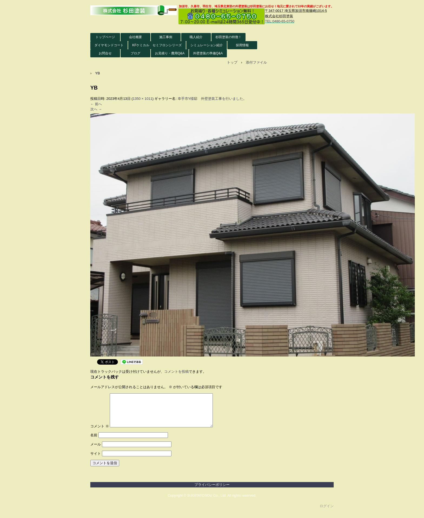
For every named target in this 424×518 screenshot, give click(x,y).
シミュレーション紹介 (206, 45)
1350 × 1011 (143, 99)
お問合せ (105, 53)
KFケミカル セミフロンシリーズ (157, 45)
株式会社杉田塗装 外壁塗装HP (133, 10)
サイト (95, 460)
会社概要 (135, 37)
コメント (99, 433)
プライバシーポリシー (212, 491)
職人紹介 (196, 37)
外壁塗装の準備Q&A (208, 53)
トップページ (105, 37)
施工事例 (165, 37)
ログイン (327, 512)
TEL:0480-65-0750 (279, 21)
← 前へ (96, 104)
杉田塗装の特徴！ (228, 37)
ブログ (135, 53)
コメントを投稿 (176, 371)
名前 (93, 442)
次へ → (96, 109)
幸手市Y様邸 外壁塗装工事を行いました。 (212, 99)
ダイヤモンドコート (109, 45)
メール (95, 451)
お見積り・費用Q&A (169, 53)
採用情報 (242, 45)
